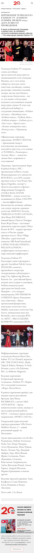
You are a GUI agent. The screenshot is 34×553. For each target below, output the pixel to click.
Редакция (21, 515)
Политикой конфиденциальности (16, 544)
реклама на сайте (24, 509)
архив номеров (21, 528)
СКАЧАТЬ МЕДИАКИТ (24, 507)
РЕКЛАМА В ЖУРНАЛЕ (24, 512)
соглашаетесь (20, 542)
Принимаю (17, 549)
